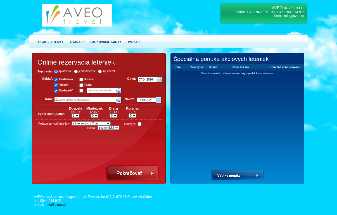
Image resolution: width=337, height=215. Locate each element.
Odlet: (131, 78)
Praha (88, 84)
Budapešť (66, 90)
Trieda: (91, 127)
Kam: (49, 99)
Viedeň (63, 84)
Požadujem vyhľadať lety (54, 123)
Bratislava (66, 79)
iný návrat (109, 71)
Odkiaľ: (47, 78)
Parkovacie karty (105, 42)
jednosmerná (87, 71)
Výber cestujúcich (51, 113)
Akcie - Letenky (50, 42)
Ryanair (77, 42)
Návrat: (130, 99)
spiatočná (65, 71)
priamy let (130, 124)
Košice (89, 79)
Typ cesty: (45, 71)
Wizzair (134, 42)
